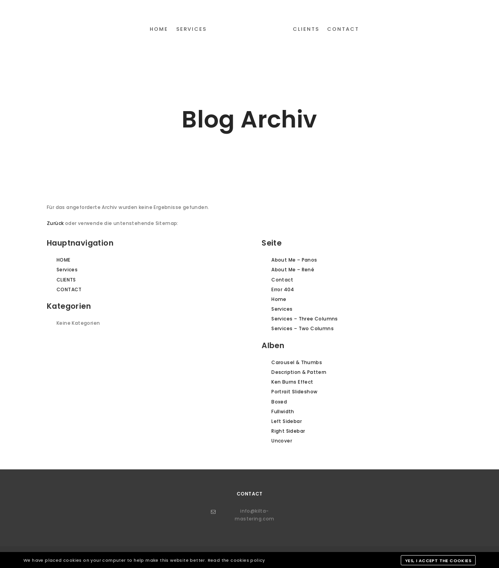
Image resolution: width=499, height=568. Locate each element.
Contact (282, 279)
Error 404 (282, 289)
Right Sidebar (288, 431)
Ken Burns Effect (292, 382)
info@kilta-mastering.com (242, 514)
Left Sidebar (286, 421)
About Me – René (292, 269)
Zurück (55, 223)
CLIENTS (66, 279)
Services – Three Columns (304, 318)
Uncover (281, 440)
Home (279, 299)
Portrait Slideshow (294, 391)
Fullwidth (282, 411)
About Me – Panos (294, 260)
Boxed (279, 401)
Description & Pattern (298, 372)
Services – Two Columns (302, 328)
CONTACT (69, 289)
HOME (64, 260)
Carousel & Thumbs (296, 362)
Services (67, 269)
